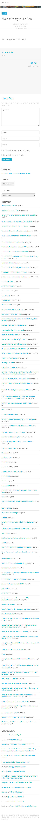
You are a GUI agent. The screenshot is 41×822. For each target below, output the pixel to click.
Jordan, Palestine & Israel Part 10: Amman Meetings (15, 631)
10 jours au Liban (6, 295)
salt (2, 410)
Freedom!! (4, 517)
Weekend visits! (6, 476)
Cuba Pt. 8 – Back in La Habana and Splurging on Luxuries (17, 383)
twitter (4, 13)
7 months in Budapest (7, 281)
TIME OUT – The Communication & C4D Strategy (14, 563)
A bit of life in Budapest (8, 286)
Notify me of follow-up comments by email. (16, 150)
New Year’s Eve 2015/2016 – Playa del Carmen (14, 325)
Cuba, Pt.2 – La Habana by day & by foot (12, 437)
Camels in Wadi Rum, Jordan (9, 679)
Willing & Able (5, 453)
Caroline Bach (21, 26)
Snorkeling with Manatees (8, 568)
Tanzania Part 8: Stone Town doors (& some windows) (16, 231)
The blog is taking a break (9, 206)
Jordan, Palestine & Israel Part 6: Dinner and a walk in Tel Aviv (18, 659)
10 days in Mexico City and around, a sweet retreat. (15, 528)
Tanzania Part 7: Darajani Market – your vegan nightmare (17, 235)
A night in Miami (6, 593)
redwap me (5, 783)
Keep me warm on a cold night (10, 513)
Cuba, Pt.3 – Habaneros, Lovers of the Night (13, 432)
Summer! (4, 481)
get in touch (29, 817)
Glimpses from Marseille (8, 604)
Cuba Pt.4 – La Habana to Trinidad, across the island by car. (18, 426)
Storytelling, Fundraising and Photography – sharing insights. (18, 419)
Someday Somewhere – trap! (9, 414)
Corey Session (5, 467)
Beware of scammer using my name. (11, 314)
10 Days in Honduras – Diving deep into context (14, 344)
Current (3, 654)
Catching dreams (6, 508)
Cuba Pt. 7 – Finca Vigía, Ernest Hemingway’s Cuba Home (17, 390)
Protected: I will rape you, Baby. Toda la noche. (22, 744)
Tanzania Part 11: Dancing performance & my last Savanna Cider (19, 215)
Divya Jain (4, 792)
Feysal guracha (6, 787)
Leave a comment (21, 28)
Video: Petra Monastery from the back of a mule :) (15, 683)
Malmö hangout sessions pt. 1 (10, 712)
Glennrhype (5, 744)
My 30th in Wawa (6, 300)
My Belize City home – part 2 (9, 448)
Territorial (4, 497)
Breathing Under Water (8, 363)
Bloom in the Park (6, 305)
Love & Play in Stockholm (8, 614)
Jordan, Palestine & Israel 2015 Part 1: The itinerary (15, 701)
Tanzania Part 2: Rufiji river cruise (11, 263)
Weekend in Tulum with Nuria (9, 367)
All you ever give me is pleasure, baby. (12, 471)
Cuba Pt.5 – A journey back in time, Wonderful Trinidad (16, 403)
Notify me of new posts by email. (13, 155)
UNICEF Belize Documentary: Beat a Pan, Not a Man (15, 349)
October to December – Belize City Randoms (13, 339)
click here (4, 749)
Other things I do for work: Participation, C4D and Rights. (17, 547)
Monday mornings (6, 457)
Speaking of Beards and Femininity (15, 771)
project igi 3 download (8, 762)
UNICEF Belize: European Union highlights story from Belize (17, 522)
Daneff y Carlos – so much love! (10, 210)
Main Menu (20, 3)
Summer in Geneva (6, 291)
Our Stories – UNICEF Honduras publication (13, 309)
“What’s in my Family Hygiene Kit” (10, 358)
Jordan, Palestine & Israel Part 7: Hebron (12, 649)
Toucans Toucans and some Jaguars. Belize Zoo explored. (17, 552)
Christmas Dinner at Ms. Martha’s (10, 335)
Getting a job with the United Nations (21, 787)
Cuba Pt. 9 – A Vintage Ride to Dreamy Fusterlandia (15, 378)
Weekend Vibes (6, 485)
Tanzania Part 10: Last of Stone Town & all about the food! (17, 221)
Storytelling (5, 462)
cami (3, 771)
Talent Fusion (5, 533)
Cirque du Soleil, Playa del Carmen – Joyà (13, 330)
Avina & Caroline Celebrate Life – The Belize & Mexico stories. (18, 501)
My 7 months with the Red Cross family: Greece (14, 272)
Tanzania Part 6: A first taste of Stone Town (13, 242)
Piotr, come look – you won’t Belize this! (12, 584)
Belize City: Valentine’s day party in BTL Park (13, 717)
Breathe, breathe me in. (8, 558)
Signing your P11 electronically (17, 767)
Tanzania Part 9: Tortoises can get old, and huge (15, 226)
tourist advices (6, 776)
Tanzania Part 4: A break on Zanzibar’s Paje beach (15, 251)
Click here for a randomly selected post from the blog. (16, 173)
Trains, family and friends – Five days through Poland (16, 609)
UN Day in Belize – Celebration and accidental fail (15, 353)
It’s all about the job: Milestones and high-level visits (16, 538)
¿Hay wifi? (4, 542)
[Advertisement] (20, 82)
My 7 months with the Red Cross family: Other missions (16, 277)
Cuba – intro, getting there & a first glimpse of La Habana (17, 441)
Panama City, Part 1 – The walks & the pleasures (14, 579)
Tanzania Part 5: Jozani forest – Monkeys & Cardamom (16, 247)
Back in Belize (5, 588)
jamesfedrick (5, 755)
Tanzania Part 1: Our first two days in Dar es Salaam (15, 267)
